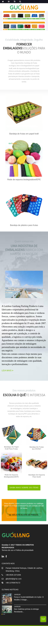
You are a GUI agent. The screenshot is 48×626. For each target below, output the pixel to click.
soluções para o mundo (24, 48)
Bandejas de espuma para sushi (36, 476)
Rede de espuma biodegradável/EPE (24, 179)
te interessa (24, 395)
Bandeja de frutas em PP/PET (37, 448)
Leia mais (7, 370)
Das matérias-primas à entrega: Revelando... (26, 610)
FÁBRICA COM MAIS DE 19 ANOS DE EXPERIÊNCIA (24, 252)
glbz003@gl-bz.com (14, 579)
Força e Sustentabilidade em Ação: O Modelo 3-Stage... (29, 598)
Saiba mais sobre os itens (24, 488)
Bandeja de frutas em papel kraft (24, 134)
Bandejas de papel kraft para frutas (11, 448)
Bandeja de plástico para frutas (24, 225)
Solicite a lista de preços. (25, 515)
